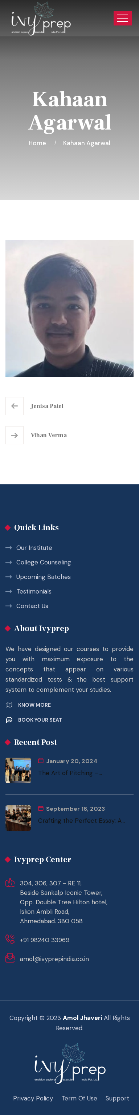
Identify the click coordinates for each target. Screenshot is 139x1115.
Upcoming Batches (43, 577)
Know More (34, 705)
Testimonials (34, 591)
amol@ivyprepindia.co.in (54, 959)
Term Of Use (79, 1098)
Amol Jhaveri (82, 1018)
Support (117, 1098)
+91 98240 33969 (44, 940)
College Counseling (43, 562)
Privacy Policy (33, 1098)
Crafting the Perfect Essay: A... (81, 821)
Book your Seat (40, 720)
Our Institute (34, 548)
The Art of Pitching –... (70, 773)
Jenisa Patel (47, 406)
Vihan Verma (49, 435)
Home (39, 143)
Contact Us (32, 606)
